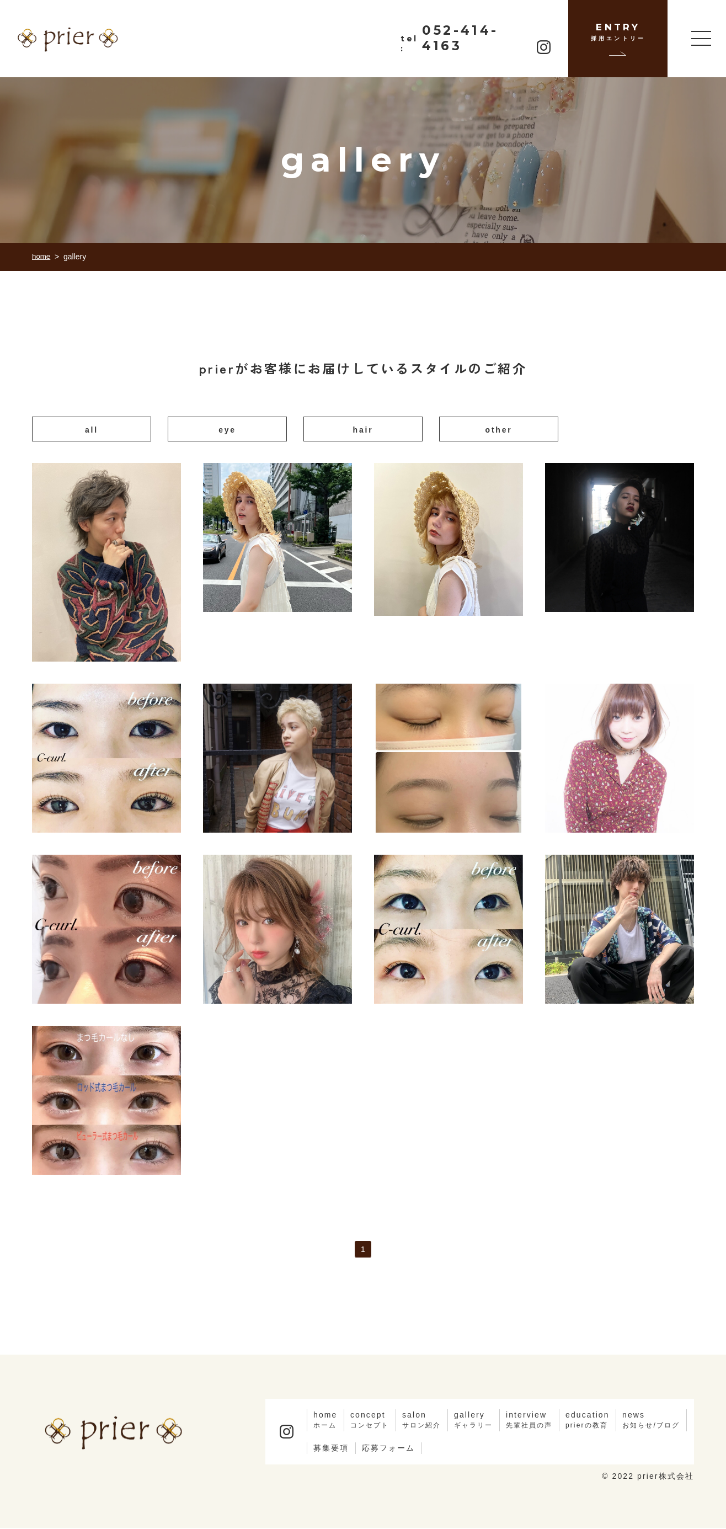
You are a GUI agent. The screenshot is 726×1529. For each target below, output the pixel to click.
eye (227, 430)
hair (363, 430)
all (91, 430)
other (499, 430)
